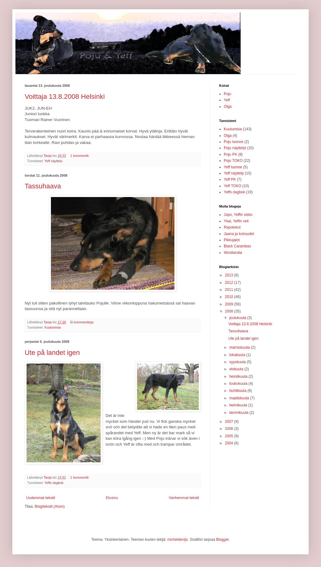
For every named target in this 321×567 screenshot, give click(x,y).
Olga (227, 106)
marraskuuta (240, 347)
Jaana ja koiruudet (239, 234)
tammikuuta (239, 412)
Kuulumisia (52, 327)
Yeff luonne (233, 167)
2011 (229, 290)
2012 (229, 282)
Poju (227, 94)
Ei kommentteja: (82, 322)
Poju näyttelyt (235, 148)
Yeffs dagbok (54, 483)
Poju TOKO (233, 160)
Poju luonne (233, 142)
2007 (229, 421)
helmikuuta (238, 405)
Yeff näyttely (53, 161)
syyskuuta (238, 362)
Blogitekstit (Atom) (50, 506)
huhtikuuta (238, 390)
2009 (229, 304)
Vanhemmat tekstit (184, 498)
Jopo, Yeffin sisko (238, 214)
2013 (229, 275)
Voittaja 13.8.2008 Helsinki (65, 96)
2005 (229, 436)
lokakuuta (237, 355)
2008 (229, 311)
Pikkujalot (232, 240)
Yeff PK (230, 179)
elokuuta (236, 369)
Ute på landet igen (52, 352)
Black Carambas (237, 246)
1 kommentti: (80, 156)
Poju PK (230, 154)
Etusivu (112, 498)
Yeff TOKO (232, 186)
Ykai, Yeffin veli (236, 221)
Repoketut (232, 227)
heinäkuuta (238, 376)
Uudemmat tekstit (40, 498)
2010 (229, 297)
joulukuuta (238, 318)
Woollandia (233, 252)
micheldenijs (177, 539)
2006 (229, 428)
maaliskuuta (239, 398)
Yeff (227, 100)
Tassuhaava (43, 186)
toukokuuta (238, 383)
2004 (229, 443)
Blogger (222, 539)
